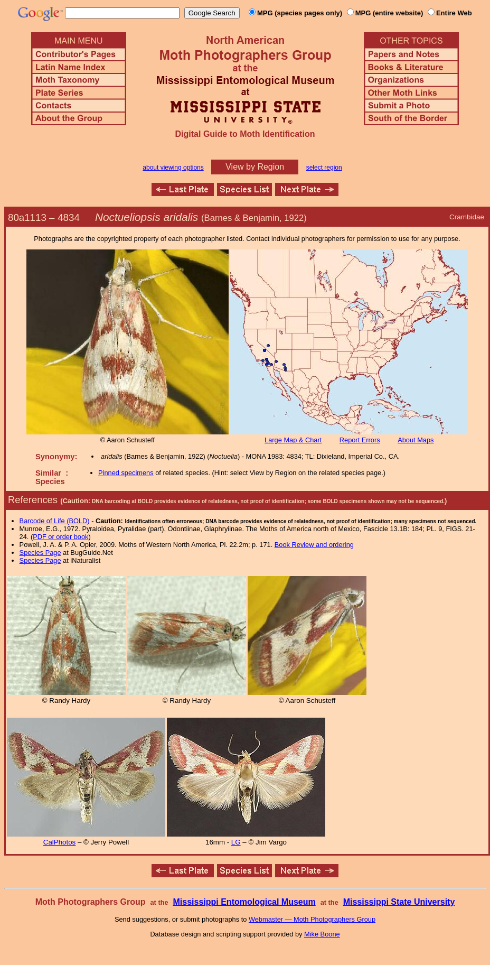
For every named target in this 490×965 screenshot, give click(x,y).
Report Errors (360, 440)
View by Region (254, 166)
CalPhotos (59, 842)
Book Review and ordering (314, 545)
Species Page (40, 552)
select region (324, 167)
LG (236, 842)
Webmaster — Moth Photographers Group (312, 919)
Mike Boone (322, 934)
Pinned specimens (126, 473)
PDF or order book (60, 537)
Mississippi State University (399, 901)
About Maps (416, 440)
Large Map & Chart (293, 440)
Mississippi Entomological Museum (244, 901)
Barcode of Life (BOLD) (55, 521)
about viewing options (173, 167)
